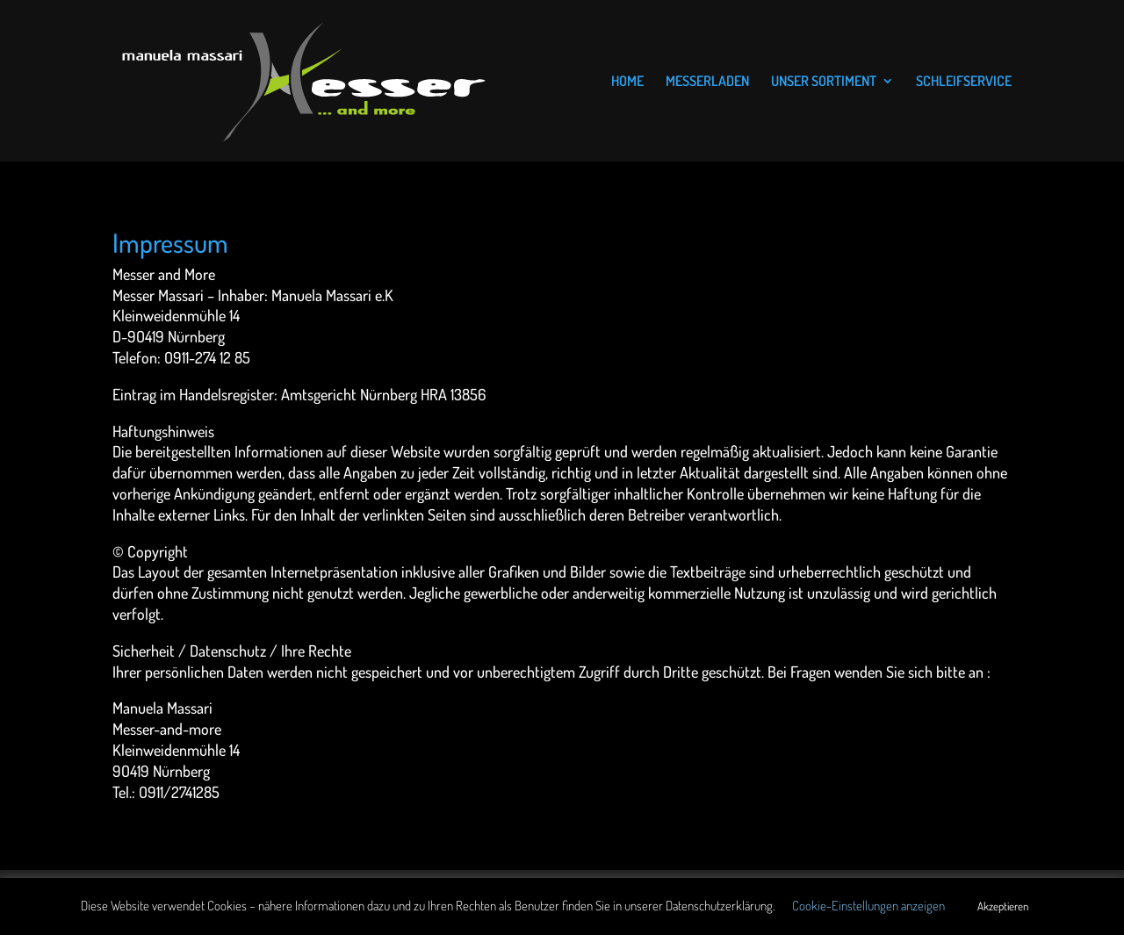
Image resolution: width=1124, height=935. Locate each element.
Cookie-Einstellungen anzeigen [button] (868, 905)
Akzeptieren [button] (1002, 906)
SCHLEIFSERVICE (964, 82)
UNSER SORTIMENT (823, 82)
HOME (627, 82)
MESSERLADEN (707, 82)
